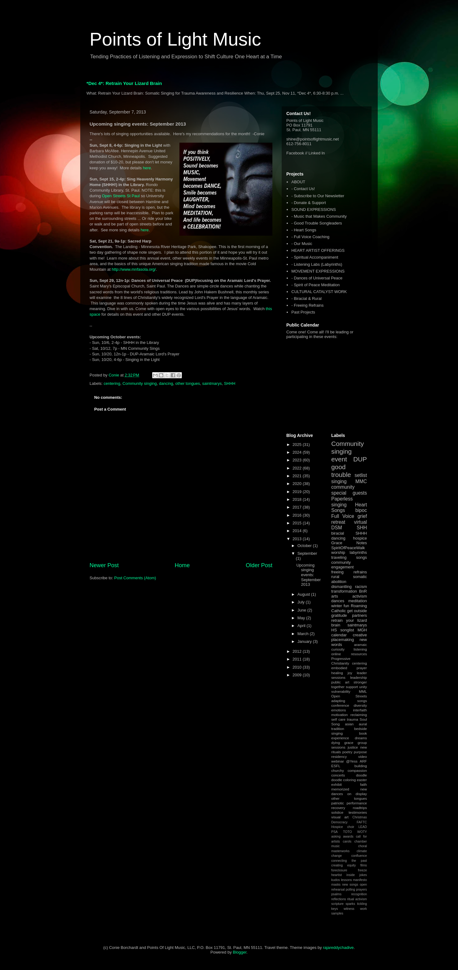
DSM (336, 527)
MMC (361, 481)
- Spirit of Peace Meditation (315, 285)
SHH (362, 527)
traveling (338, 557)
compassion (357, 770)
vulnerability (340, 691)
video (362, 756)
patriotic (337, 803)
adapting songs (349, 701)
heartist (336, 875)
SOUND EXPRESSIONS (313, 209)
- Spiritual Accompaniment (314, 257)
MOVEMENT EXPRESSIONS (318, 271)
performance (356, 803)
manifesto (360, 880)
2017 (298, 507)
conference (340, 705)
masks (336, 884)
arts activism (349, 596)
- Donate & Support (308, 202)
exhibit (336, 784)
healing (337, 673)
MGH (362, 630)
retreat (338, 522)
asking (336, 836)
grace (348, 743)
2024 (298, 452)
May (301, 618)
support (352, 687)
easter (362, 780)
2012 (298, 651)
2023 (298, 460)
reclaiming (358, 715)
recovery (338, 808)
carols (347, 841)
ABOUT (298, 182)
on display (357, 794)
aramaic (360, 645)
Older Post (259, 565)
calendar (339, 635)
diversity (360, 705)
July (301, 602)
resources (359, 654)
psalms (336, 894)
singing (338, 481)
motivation (339, 715)
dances (337, 600)
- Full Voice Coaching (310, 236)
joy (350, 673)
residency (339, 756)
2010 (298, 667)
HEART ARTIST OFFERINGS (318, 250)
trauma (352, 719)
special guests (349, 493)
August (304, 594)
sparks (350, 903)
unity (363, 687)
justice (353, 747)
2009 (298, 675)
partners (359, 615)
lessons (346, 880)
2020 (298, 483)
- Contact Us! (303, 188)
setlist (361, 475)
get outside (357, 610)
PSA (334, 832)
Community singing (139, 383)
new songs (350, 884)
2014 (298, 530)
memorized (340, 789)
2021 (298, 476)
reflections (338, 899)
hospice (360, 538)
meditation (357, 600)
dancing (166, 383)
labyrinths (358, 552)
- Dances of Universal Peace (316, 278)
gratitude (339, 615)
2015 (298, 523)
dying (335, 743)
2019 (298, 491)
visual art (340, 817)
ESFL (335, 766)
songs (361, 557)
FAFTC (362, 822)
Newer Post (104, 565)
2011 (298, 659)
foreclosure (339, 870)
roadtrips (360, 808)
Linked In (317, 153)
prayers (361, 889)
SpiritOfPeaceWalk (348, 547)
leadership (358, 677)
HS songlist (342, 630)
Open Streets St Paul (121, 196)
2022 (298, 468)
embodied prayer (349, 668)
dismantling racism (349, 586)
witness (349, 908)
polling (350, 889)
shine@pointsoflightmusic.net (312, 139)
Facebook (295, 153)
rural (335, 576)
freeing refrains (349, 572)
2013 (298, 538)
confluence (359, 855)
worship (338, 552)
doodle (361, 775)
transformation (344, 591)
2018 (298, 499)
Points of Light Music (175, 39)
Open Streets (349, 696)
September (307, 553)
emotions (338, 710)
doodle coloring (343, 780)
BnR (363, 591)
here (147, 168)
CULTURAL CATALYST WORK (319, 291)
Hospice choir (342, 827)
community (343, 487)
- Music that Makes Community (318, 216)
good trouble (341, 470)
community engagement (342, 565)
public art (340, 682)
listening (360, 649)
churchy (337, 770)
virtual (360, 522)
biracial (337, 533)
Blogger (239, 952)
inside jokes (356, 875)
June (302, 610)
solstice (337, 812)
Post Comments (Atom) (135, 578)
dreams (361, 738)
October (305, 545)
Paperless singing (342, 501)
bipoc (361, 510)
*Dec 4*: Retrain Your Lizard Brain (124, 83)
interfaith (360, 710)
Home (182, 565)
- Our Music (301, 243)
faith (363, 784)
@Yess (352, 761)
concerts (338, 775)
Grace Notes (349, 543)
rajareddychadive (338, 947)
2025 (298, 444)
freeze (362, 870)
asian (349, 724)
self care (338, 719)
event (339, 459)
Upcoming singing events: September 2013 (308, 575)
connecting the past (349, 860)
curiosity (338, 649)
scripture (337, 903)
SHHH (230, 383)
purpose (360, 752)
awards (348, 836)
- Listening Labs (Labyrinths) (316, 264)
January (305, 641)
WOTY (362, 832)
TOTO (347, 832)
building (361, 766)
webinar (337, 761)
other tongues (187, 383)
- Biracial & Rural (306, 298)
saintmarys (212, 383)
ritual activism (357, 899)
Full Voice (342, 516)
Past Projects (303, 312)
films (363, 865)
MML (363, 691)
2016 (298, 515)
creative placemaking (349, 637)
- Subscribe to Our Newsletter (317, 196)
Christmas (359, 817)
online (336, 654)
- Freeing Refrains (307, 305)
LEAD (363, 827)
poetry (347, 752)
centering (112, 383)
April (302, 625)
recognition (359, 894)
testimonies (358, 812)
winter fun (340, 605)
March (303, 633)
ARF (363, 761)
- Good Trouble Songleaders (316, 223)
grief (362, 516)
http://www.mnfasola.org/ (134, 269)
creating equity (343, 865)
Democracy (339, 822)
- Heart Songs (303, 230)
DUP (360, 459)
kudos (335, 880)
